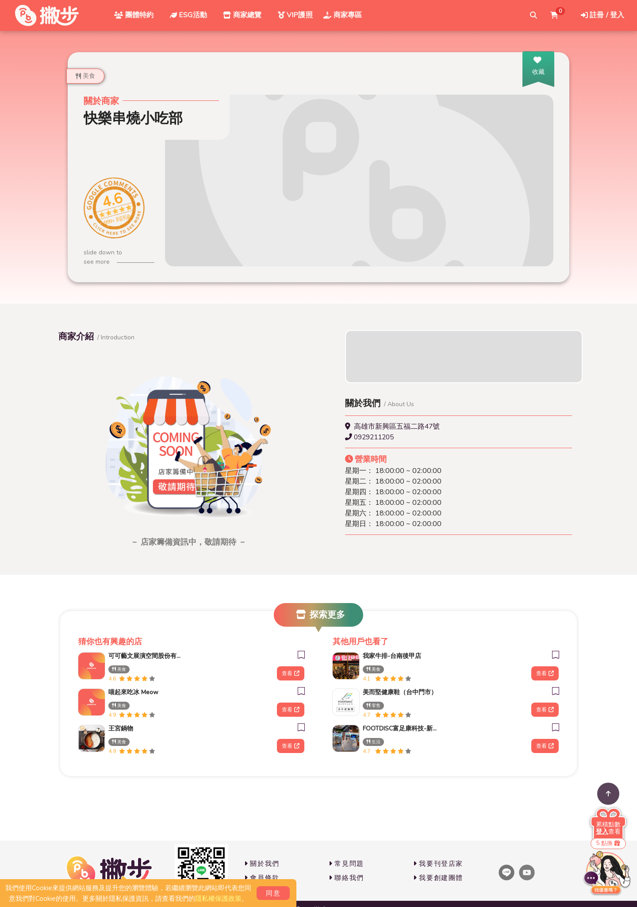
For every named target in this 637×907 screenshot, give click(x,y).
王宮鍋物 (120, 728)
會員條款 (262, 877)
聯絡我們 (346, 877)
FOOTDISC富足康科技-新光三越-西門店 (400, 728)
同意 (273, 893)
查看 (290, 673)
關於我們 (262, 863)
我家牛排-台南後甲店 (392, 656)
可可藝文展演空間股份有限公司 (145, 656)
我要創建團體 (438, 877)
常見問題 (346, 863)
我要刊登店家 (438, 863)
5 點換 (608, 843)
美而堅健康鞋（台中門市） (400, 692)
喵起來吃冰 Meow (133, 692)
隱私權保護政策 (218, 898)
